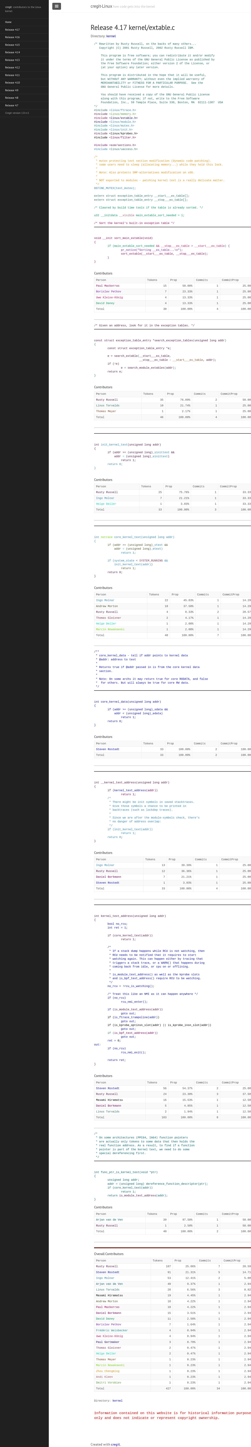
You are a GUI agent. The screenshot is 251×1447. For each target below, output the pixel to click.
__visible (126, 215)
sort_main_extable (128, 238)
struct (111, 196)
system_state (124, 561)
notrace (106, 537)
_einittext (159, 456)
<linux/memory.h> (122, 114)
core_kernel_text (127, 537)
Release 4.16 (12, 37)
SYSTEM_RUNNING (151, 561)
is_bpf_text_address (130, 1033)
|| (164, 1025)
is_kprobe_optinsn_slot (132, 1025)
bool (111, 924)
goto (124, 1014)
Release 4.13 (12, 60)
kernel (111, 36)
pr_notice (128, 250)
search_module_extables (146, 368)
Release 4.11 (12, 75)
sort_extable (131, 254)
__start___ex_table (169, 196)
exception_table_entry (135, 196)
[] (186, 196)
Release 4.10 (12, 82)
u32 (96, 215)
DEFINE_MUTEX (104, 188)
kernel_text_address (130, 790)
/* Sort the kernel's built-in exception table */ (134, 223)
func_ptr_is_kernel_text (120, 1172)
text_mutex (124, 188)
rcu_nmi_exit (131, 1053)
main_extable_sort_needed (156, 215)
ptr (153, 1172)
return (113, 372)
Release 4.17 (12, 29)
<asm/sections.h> (122, 145)
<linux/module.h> (122, 122)
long (213, 341)
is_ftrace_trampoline (131, 1017)
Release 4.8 (11, 97)
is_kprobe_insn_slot (183, 1025)
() (151, 986)
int (96, 445)
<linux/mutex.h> (121, 126)
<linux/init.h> (120, 130)
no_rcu (121, 924)
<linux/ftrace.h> (122, 110)
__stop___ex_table (168, 200)
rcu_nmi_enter (132, 1002)
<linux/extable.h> (123, 118)
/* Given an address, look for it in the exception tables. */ (144, 326)
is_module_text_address (132, 1010)
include (102, 110)
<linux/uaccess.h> (123, 149)
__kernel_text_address (118, 783)
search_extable (126, 356)
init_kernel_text (114, 445)
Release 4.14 (12, 52)
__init (107, 238)
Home (8, 22)
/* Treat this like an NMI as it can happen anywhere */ (153, 994)
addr (221, 341)
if (109, 246)
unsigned (201, 341)
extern (99, 196)
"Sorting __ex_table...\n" (159, 250)
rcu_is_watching (136, 986)
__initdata (109, 215)
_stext (158, 545)
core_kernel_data (114, 702)
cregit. (116, 1444)
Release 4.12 (12, 67)
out (131, 1014)
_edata (156, 713)
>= (124, 452)
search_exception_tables (173, 341)
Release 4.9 (11, 90)
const (98, 341)
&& (157, 246)
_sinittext (161, 452)
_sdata (158, 709)
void (97, 238)
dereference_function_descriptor (172, 1184)
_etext (156, 549)
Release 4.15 (12, 44)
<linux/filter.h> (122, 138)
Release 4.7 (11, 105)
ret (116, 928)
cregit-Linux (101, 6)
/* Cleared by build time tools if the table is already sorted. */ (148, 208)
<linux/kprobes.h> (123, 134)
